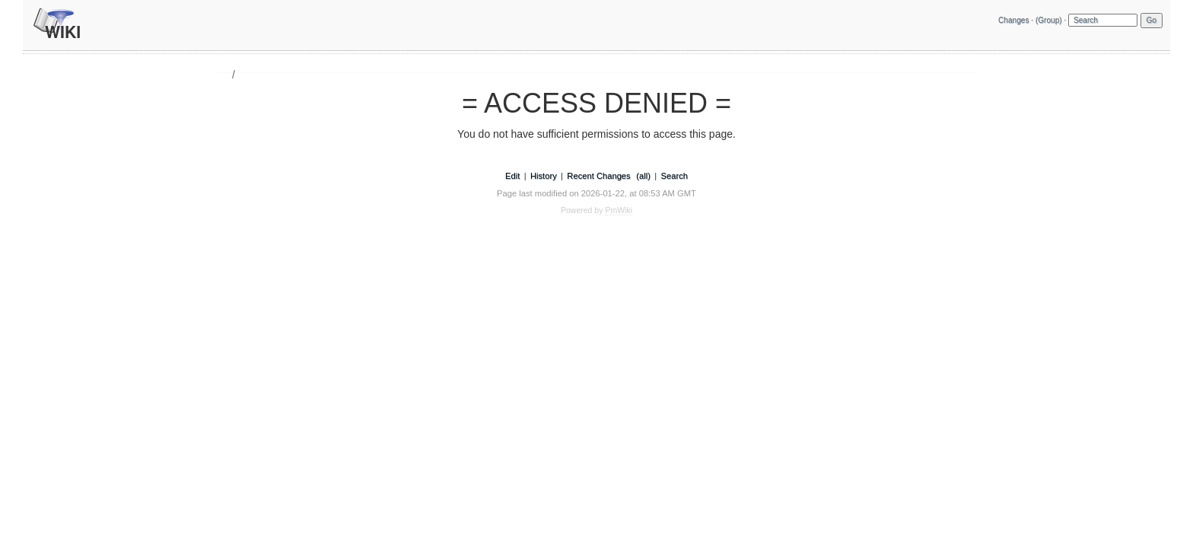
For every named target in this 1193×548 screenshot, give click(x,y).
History (543, 175)
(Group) (1049, 20)
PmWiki (618, 210)
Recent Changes (598, 175)
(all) (643, 175)
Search (674, 175)
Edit (512, 175)
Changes (1013, 20)
